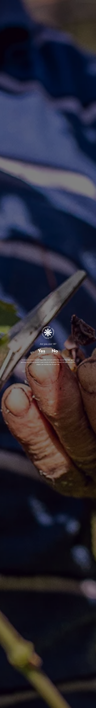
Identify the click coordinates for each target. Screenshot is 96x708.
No (55, 351)
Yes (41, 351)
